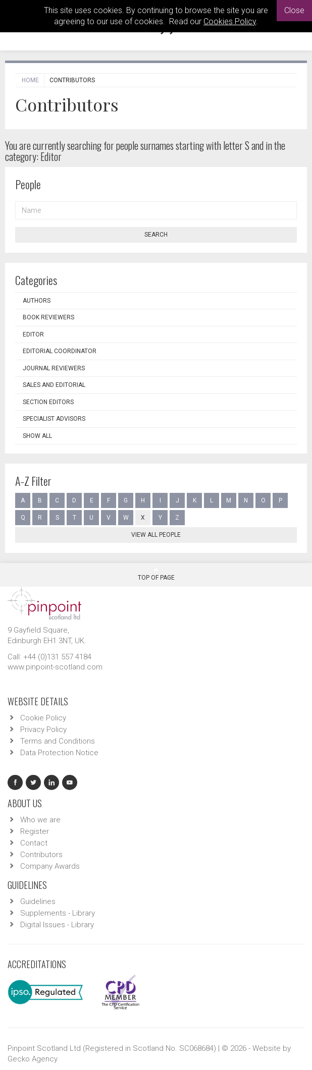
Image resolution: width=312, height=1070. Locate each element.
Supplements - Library (57, 913)
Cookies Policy (229, 21)
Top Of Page (156, 574)
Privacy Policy (43, 729)
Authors (36, 300)
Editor (33, 334)
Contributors (41, 854)
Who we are (40, 819)
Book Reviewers (48, 317)
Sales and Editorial (54, 384)
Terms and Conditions (57, 741)
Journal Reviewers (54, 368)
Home (30, 80)
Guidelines (38, 901)
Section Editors (48, 402)
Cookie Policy (43, 717)
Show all (37, 435)
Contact (33, 843)
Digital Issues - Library (57, 924)
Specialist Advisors (54, 418)
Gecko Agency (33, 1058)
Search (156, 234)
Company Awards (50, 866)
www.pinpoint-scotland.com (55, 666)
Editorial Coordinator (59, 351)
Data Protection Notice (59, 752)
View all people (156, 534)
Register (34, 831)
